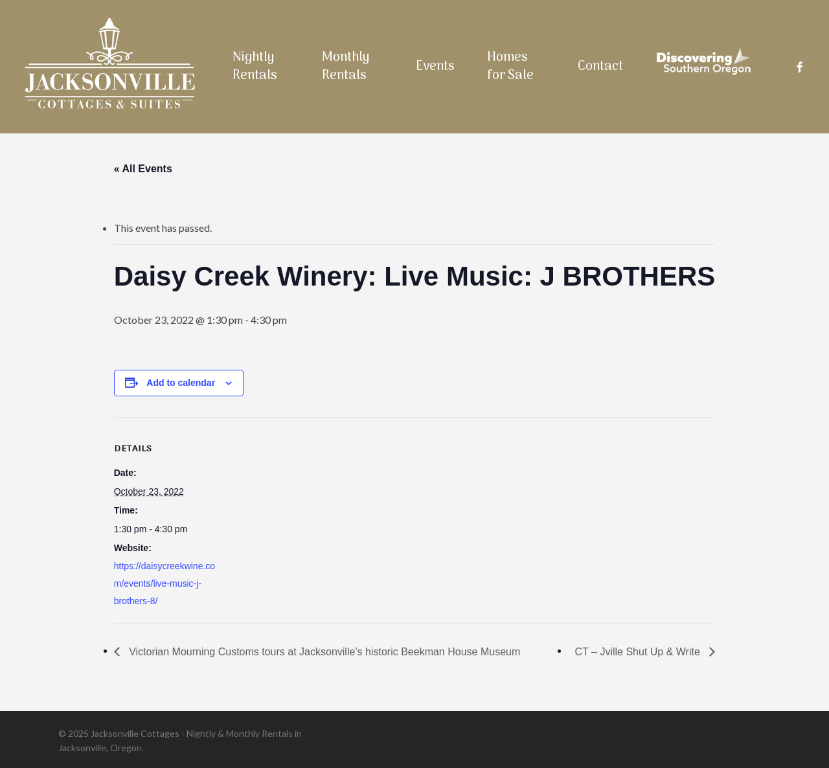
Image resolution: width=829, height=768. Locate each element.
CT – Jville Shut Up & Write (639, 651)
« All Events (143, 168)
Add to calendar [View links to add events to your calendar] (180, 383)
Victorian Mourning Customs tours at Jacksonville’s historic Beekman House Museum (323, 651)
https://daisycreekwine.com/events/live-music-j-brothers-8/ (164, 583)
